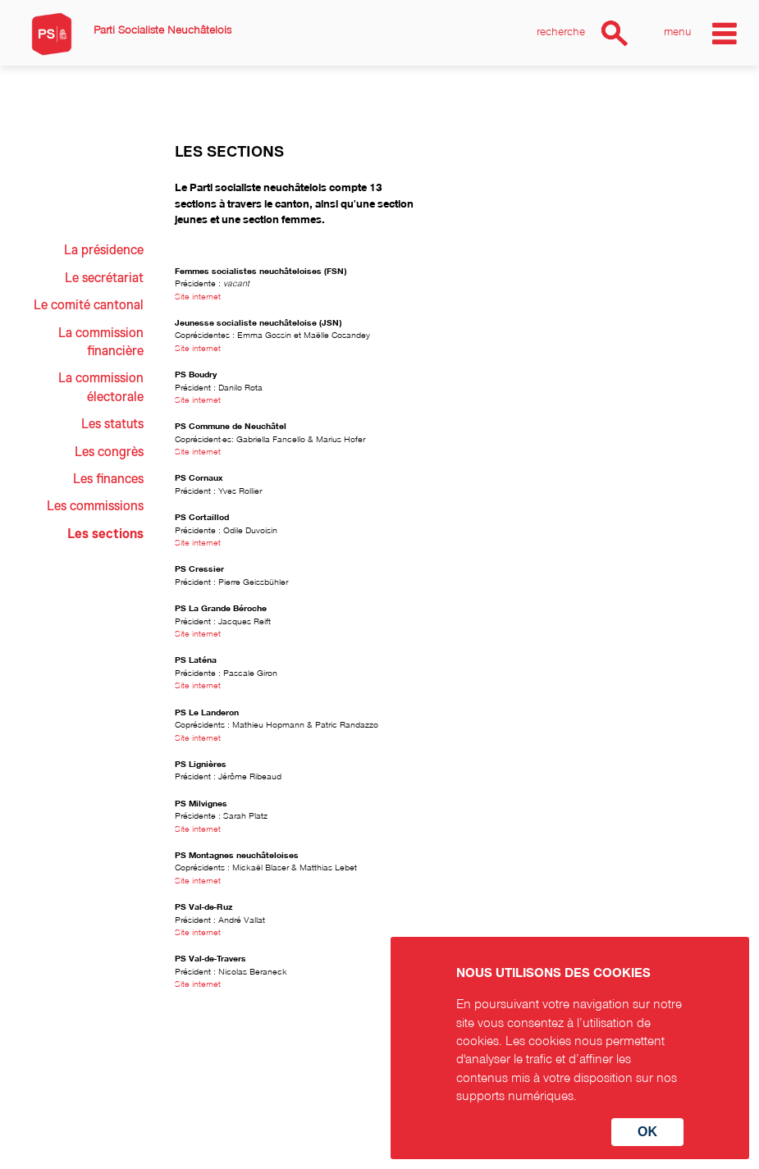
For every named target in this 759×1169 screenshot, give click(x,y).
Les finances (108, 479)
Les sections (105, 534)
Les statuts (112, 424)
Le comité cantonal (89, 305)
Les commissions (95, 506)
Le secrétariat (104, 278)
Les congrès (109, 452)
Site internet (198, 295)
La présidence (104, 250)
